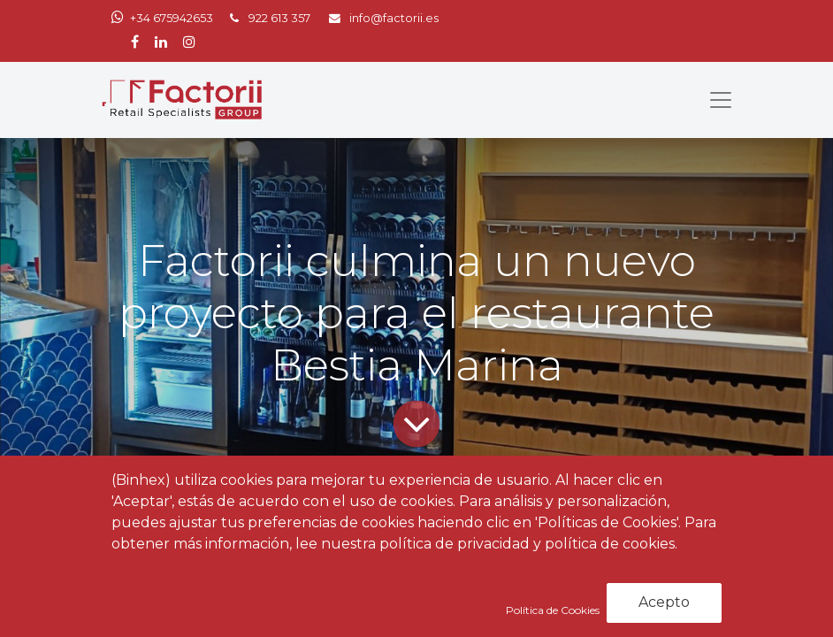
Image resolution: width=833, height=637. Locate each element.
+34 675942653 (171, 18)
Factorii (141, 578)
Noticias (240, 541)
